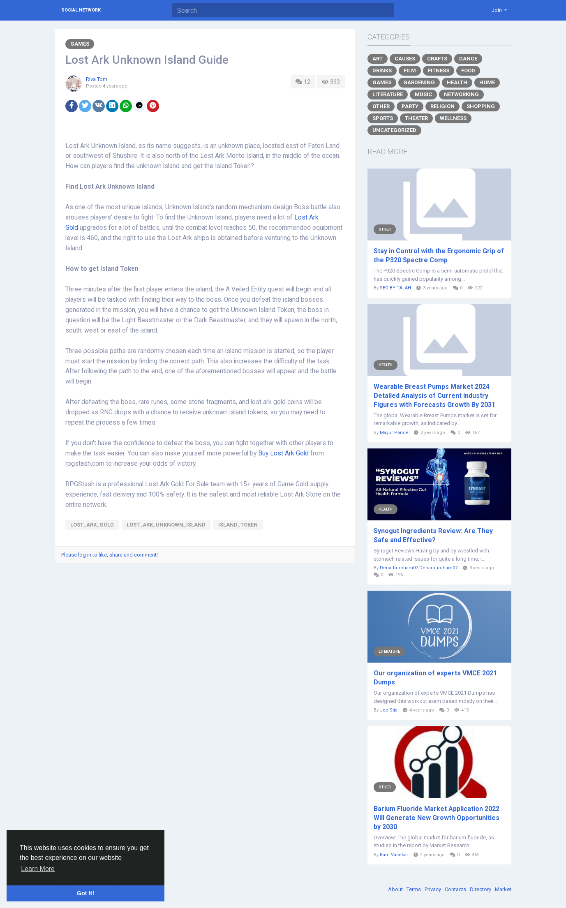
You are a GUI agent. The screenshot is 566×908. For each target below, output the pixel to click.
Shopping (481, 106)
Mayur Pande (394, 432)
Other (381, 106)
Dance (468, 58)
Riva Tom (96, 79)
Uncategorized (394, 130)
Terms (414, 889)
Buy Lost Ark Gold (283, 453)
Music (423, 94)
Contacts (456, 889)
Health (457, 82)
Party (410, 106)
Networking (461, 94)
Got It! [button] (85, 893)
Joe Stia (388, 710)
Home (487, 82)
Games (79, 44)
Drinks (382, 70)
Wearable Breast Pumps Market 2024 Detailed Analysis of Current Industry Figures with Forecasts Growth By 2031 (434, 396)
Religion (442, 106)
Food (468, 70)
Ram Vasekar (394, 854)
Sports (382, 118)
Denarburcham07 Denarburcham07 (418, 568)
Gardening (419, 82)
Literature (387, 94)
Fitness (438, 70)
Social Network (81, 10)
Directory (481, 889)
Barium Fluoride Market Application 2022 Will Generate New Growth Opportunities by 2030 (436, 818)
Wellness (453, 118)
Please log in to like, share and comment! (109, 555)
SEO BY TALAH (395, 288)
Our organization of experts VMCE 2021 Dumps (435, 677)
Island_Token (238, 525)
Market (503, 889)
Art (377, 58)
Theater (416, 118)
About (396, 889)
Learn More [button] (38, 868)
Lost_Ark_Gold (92, 525)
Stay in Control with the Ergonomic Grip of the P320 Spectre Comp (439, 255)
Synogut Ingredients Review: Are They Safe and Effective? (433, 535)
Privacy (433, 889)
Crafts (437, 58)
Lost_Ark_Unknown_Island (166, 525)
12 (303, 82)
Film (410, 70)
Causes (405, 58)
